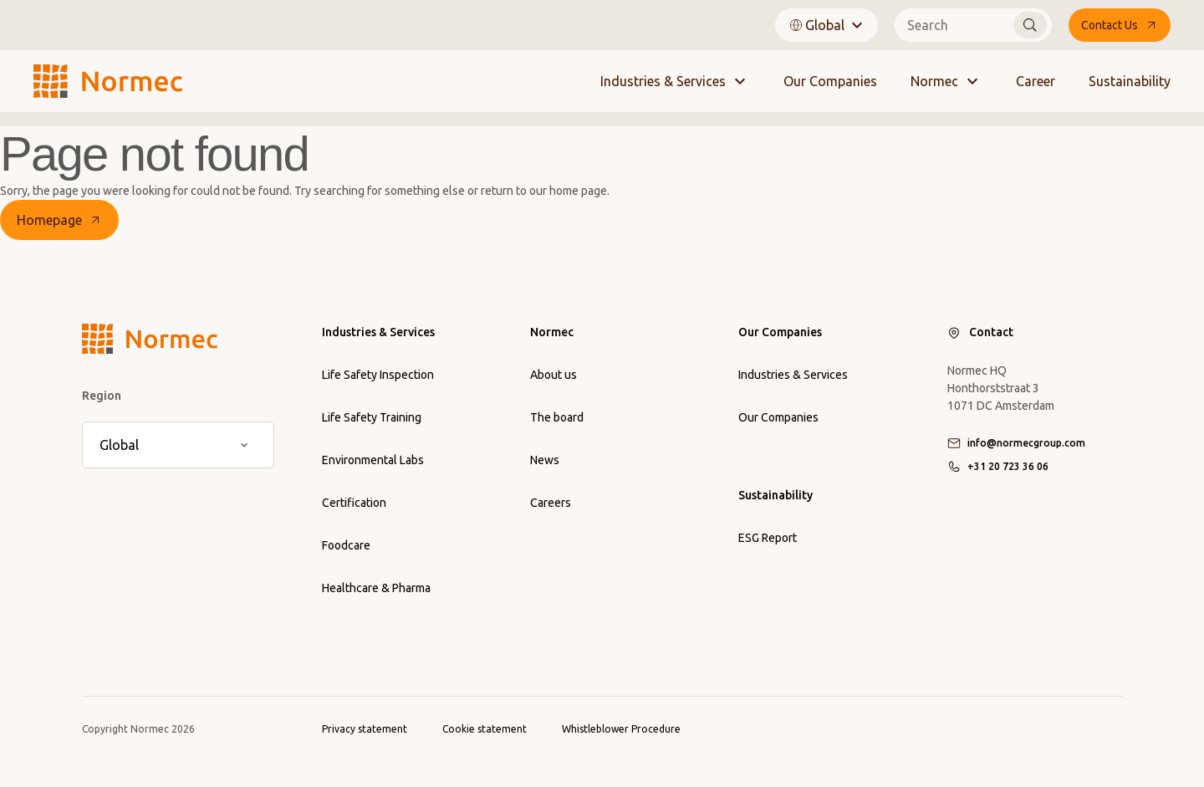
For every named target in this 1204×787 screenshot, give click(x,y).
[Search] (1030, 25)
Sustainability (1130, 81)
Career (1035, 81)
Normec (946, 81)
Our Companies (830, 81)
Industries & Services (675, 81)
